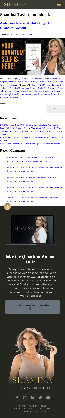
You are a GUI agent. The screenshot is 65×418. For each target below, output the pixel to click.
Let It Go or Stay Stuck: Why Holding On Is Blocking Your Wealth (29, 125)
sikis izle (10, 197)
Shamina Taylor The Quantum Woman (46, 88)
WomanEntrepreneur (9, 97)
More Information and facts (19, 157)
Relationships (30, 82)
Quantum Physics (15, 82)
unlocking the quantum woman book (16, 91)
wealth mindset (54, 94)
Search (3, 103)
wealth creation (40, 94)
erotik (9, 177)
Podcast (47, 79)
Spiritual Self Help (55, 82)
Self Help (41, 82)
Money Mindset (36, 79)
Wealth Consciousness (9, 85)
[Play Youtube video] (32, 56)
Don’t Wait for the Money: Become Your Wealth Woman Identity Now (30, 128)
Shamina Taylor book (19, 88)
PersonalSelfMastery (41, 85)
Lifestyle (24, 79)
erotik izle (11, 167)
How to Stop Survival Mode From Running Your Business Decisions (30, 144)
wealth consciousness (23, 94)
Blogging (16, 79)
